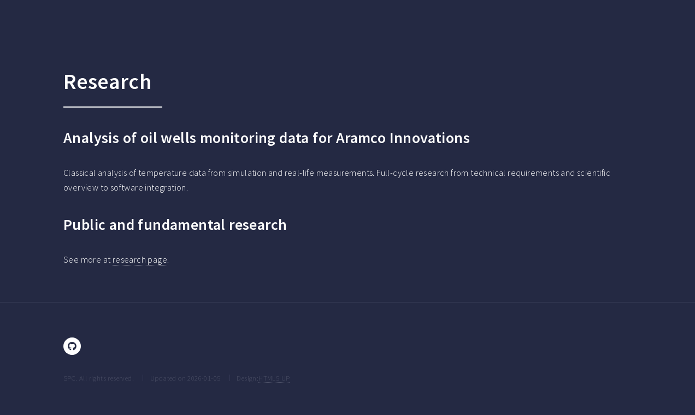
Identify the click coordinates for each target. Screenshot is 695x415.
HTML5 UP (274, 378)
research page (140, 259)
